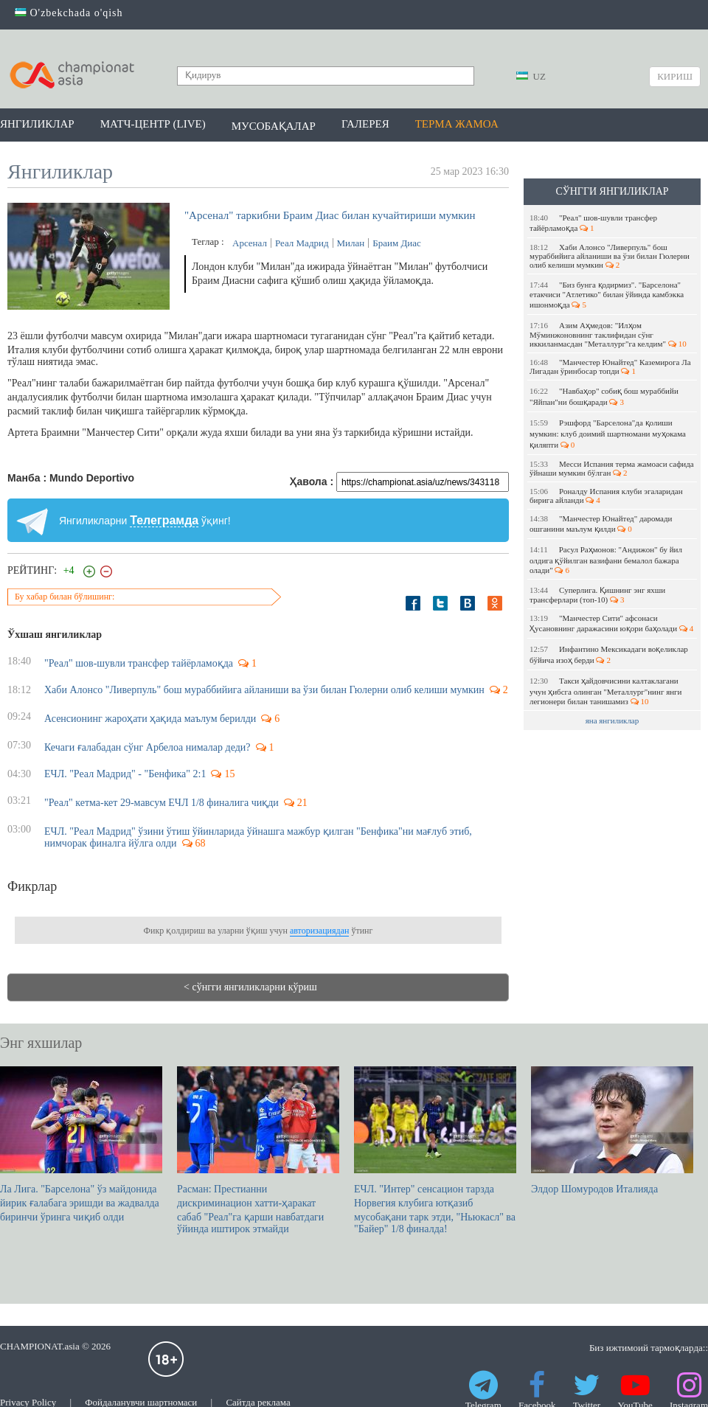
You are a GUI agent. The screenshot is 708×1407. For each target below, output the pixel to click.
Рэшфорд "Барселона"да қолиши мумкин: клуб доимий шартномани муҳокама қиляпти (608, 433)
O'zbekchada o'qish (69, 12)
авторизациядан (319, 930)
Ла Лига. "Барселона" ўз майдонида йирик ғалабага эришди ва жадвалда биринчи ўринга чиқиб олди (81, 1144)
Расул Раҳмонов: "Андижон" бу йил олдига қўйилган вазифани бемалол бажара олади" (606, 559)
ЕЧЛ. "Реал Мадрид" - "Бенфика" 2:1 (125, 773)
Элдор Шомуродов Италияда (612, 1130)
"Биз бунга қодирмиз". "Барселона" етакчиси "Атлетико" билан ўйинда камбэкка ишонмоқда (607, 294)
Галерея (365, 124)
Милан (351, 243)
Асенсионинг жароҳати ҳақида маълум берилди (150, 718)
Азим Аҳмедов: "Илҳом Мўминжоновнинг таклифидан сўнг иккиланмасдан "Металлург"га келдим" (608, 334)
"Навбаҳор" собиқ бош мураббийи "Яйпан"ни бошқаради (604, 396)
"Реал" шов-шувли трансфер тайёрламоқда (593, 222)
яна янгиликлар (612, 720)
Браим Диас (396, 243)
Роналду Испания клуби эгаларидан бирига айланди (606, 495)
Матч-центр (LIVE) (153, 124)
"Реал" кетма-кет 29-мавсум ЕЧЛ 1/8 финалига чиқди (161, 802)
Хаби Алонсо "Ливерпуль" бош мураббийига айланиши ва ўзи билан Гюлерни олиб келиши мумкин (610, 256)
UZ (531, 76)
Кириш (675, 76)
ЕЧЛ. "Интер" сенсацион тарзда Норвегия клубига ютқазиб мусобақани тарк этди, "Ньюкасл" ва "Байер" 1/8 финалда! (435, 1150)
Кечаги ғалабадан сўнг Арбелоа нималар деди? (147, 747)
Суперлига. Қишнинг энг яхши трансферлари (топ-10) (597, 595)
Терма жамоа (457, 124)
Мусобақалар (274, 126)
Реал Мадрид (302, 243)
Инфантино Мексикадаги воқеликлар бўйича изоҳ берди (609, 654)
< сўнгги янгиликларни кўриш (250, 987)
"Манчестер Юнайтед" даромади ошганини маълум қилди (601, 523)
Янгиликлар (37, 124)
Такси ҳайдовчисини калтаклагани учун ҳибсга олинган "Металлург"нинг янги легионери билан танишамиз (606, 691)
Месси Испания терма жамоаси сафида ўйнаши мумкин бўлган (612, 468)
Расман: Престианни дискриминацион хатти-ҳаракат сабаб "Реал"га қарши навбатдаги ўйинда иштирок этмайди (258, 1150)
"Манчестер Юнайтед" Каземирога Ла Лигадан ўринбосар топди (610, 366)
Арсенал (249, 243)
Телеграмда (164, 520)
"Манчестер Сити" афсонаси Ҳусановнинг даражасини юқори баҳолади (611, 623)
